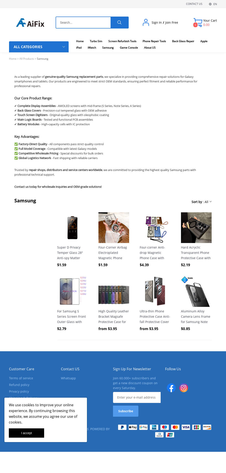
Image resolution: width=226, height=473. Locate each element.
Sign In (157, 22)
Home (13, 59)
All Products (26, 59)
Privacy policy (19, 391)
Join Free (171, 22)
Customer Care (21, 369)
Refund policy (19, 385)
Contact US (70, 369)
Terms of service (21, 378)
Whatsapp (68, 378)
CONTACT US (194, 4)
